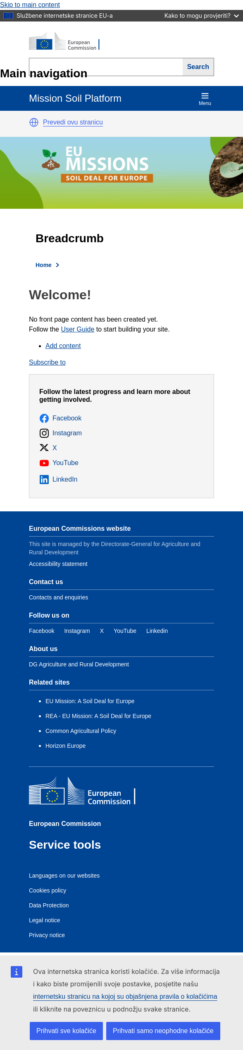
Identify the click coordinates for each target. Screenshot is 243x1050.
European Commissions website (80, 528)
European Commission (65, 823)
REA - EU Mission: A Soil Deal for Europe (98, 716)
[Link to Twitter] (102, 631)
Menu (205, 99)
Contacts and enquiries (58, 597)
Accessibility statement (58, 564)
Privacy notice (47, 935)
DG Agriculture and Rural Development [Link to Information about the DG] (79, 664)
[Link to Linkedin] (157, 631)
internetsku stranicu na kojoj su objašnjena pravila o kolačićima (125, 996)
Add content (63, 345)
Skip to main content (30, 4)
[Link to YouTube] (125, 631)
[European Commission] (68, 41)
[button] (34, 122)
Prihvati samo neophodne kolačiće (163, 1030)
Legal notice (44, 920)
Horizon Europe (65, 745)
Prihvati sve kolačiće (66, 1030)
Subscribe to (47, 362)
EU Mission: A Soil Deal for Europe (90, 701)
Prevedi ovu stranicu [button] (73, 122)
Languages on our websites (64, 875)
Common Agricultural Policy (80, 731)
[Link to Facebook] (41, 631)
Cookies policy (47, 890)
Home (44, 265)
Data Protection (49, 905)
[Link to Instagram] (77, 631)
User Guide (77, 329)
